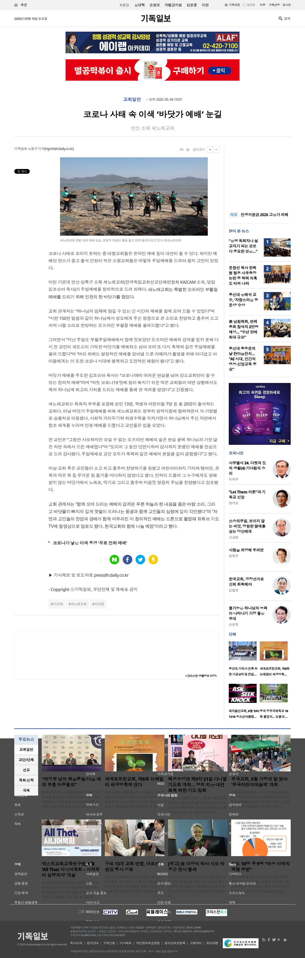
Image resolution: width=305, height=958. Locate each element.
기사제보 (126, 943)
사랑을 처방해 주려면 (246, 550)
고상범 (233, 537)
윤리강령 (212, 943)
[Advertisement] (260, 176)
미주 (262, 5)
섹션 (20, 5)
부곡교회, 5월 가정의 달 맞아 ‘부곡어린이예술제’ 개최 (259, 782)
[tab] (26, 750)
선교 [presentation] (26, 770)
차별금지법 (173, 5)
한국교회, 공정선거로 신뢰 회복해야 (246, 581)
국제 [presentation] (26, 790)
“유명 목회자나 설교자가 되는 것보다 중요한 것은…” (243, 246)
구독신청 (274, 5)
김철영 (233, 590)
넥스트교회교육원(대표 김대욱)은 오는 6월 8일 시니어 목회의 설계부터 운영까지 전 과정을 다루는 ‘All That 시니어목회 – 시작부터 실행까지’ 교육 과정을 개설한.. (71, 889)
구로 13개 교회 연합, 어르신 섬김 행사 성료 (132, 867)
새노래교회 (78, 604)
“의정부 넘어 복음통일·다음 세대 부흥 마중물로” (71, 782)
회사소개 (76, 943)
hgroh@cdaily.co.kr (59, 148)
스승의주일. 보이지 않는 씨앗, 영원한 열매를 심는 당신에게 (247, 526)
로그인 (287, 5)
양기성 (233, 503)
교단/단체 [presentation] (26, 759)
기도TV (58, 604)
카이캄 (99, 604)
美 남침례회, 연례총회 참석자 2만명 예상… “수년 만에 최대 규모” (243, 329)
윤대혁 (139, 5)
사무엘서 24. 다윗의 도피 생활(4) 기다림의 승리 (247, 468)
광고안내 (93, 943)
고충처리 (196, 943)
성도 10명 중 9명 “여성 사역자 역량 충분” (260, 867)
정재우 (233, 556)
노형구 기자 (36, 148)
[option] (244, 660)
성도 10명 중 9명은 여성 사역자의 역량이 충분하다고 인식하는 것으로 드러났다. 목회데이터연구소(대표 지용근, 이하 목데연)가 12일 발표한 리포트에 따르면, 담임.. (260, 884)
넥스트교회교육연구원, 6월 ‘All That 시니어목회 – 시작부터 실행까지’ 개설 (71, 869)
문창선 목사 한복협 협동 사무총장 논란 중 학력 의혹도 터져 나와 (243, 275)
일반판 (251, 5)
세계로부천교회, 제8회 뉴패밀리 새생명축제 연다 (134, 782)
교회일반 (132, 99)
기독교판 (234, 5)
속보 (233, 214)
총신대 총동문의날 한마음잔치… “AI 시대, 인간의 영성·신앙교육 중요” (242, 359)
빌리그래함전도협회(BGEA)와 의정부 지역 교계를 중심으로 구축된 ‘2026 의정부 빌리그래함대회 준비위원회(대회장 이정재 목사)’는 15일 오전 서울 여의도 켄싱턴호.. (71, 799)
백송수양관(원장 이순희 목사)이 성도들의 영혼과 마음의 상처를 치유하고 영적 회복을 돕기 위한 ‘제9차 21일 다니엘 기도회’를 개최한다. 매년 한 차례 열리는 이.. (197, 805)
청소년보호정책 (174, 943)
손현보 (154, 5)
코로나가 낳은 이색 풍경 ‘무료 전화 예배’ (90, 543)
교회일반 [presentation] (26, 749)
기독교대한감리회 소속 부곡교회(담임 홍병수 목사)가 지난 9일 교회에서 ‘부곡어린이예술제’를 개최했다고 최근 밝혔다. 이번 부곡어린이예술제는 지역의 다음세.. (260, 799)
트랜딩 (124, 5)
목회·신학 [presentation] (26, 780)
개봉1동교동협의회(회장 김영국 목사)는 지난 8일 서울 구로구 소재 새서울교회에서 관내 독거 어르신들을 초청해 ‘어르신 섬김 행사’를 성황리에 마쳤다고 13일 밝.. (134, 884)
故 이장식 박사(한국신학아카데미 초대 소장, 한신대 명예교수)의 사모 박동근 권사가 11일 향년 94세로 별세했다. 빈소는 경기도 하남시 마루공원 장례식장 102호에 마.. (197, 886)
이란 (205, 5)
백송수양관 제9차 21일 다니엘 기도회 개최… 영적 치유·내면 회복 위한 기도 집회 (197, 785)
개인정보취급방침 (148, 943)
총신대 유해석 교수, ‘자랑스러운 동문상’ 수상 (243, 300)
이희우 (233, 479)
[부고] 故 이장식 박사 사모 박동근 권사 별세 (196, 867)
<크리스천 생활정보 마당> (201, 676)
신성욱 (233, 624)
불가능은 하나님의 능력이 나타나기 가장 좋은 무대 (248, 613)
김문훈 (192, 5)
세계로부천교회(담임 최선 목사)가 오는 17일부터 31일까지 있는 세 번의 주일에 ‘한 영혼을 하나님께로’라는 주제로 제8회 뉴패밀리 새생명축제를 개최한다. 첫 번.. (134, 799)
